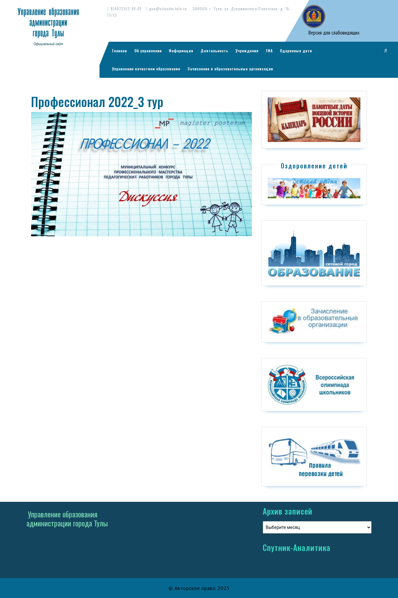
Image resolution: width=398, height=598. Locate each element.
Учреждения (247, 50)
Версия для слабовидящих (333, 32)
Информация (181, 50)
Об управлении (148, 50)
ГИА (269, 50)
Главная (119, 50)
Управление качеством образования (146, 68)
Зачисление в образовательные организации (230, 68)
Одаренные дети (296, 50)
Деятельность (214, 50)
